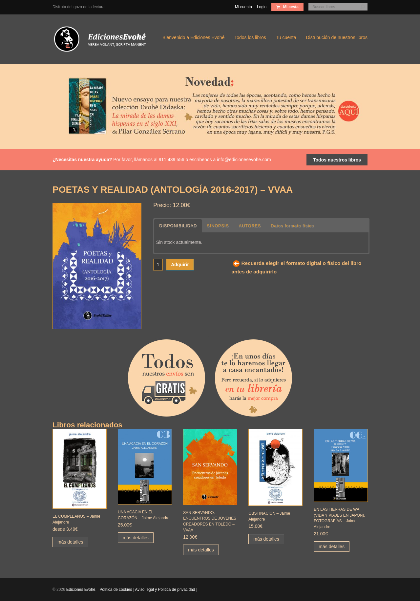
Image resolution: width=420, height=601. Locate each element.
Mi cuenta (243, 7)
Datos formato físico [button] (292, 226)
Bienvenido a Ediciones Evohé (193, 37)
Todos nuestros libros (337, 159)
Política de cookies (115, 589)
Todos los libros (250, 37)
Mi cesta (290, 7)
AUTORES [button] (250, 226)
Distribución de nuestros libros (337, 37)
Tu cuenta (286, 37)
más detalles (70, 542)
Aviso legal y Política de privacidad (165, 589)
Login (261, 7)
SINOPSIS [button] (218, 226)
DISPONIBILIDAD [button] (178, 226)
